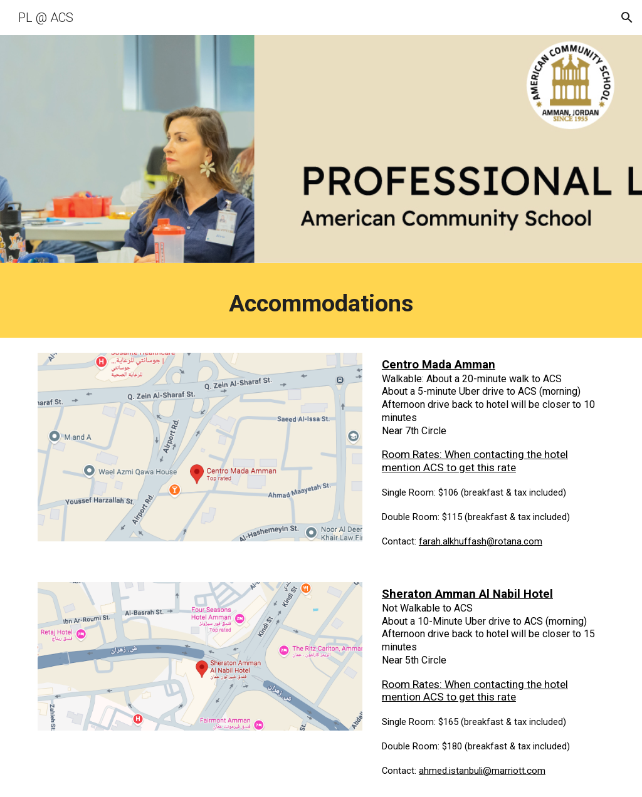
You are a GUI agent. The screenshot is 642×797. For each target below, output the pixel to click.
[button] (627, 18)
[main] (321, 303)
